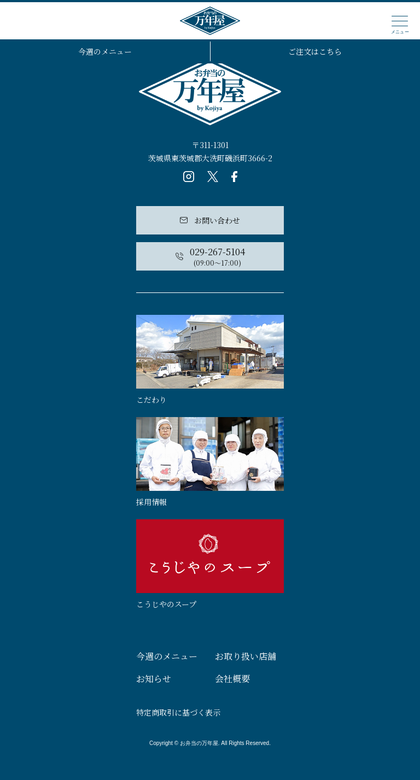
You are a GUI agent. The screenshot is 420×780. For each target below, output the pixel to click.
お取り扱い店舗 (245, 656)
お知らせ (153, 678)
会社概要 (232, 678)
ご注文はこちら (315, 51)
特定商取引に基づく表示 (178, 712)
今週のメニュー (105, 51)
